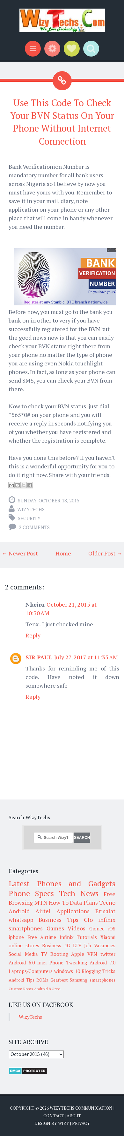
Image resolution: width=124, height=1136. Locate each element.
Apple (77, 954)
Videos (76, 928)
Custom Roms (21, 988)
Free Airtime (41, 937)
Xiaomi (107, 937)
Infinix (67, 937)
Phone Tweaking (68, 962)
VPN (92, 954)
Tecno (107, 902)
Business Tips (58, 919)
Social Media (23, 954)
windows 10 (67, 971)
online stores (24, 945)
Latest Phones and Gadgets (62, 883)
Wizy (63, 1123)
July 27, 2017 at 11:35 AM (86, 657)
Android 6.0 (22, 962)
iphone (16, 937)
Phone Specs (31, 893)
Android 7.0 (102, 962)
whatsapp (21, 919)
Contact (53, 1116)
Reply (33, 635)
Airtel (43, 911)
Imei (42, 962)
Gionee (97, 928)
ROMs (42, 980)
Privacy (81, 1123)
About (74, 1116)
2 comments (34, 527)
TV (44, 954)
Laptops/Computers (31, 971)
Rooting (59, 954)
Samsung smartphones (92, 980)
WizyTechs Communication (81, 1108)
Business (51, 945)
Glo (88, 919)
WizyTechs (31, 509)
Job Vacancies (99, 945)
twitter (107, 954)
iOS (111, 928)
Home (63, 553)
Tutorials (87, 937)
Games (55, 928)
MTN (40, 902)
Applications (73, 911)
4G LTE (72, 945)
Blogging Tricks (98, 971)
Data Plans (84, 902)
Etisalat (105, 911)
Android (19, 911)
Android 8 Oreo (47, 988)
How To (59, 902)
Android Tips (21, 980)
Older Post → (105, 553)
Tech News (78, 893)
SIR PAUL (39, 657)
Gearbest (59, 980)
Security (29, 518)
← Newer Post (20, 553)
